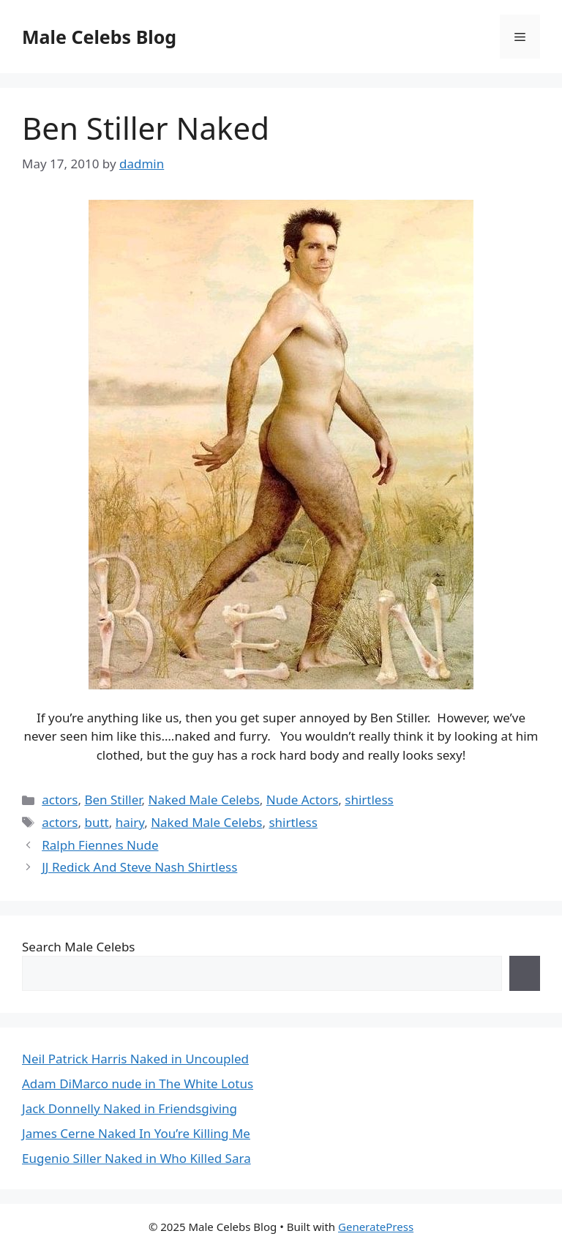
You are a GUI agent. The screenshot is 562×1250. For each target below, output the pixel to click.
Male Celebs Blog (99, 36)
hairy (130, 822)
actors (60, 799)
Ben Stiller (112, 799)
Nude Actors (302, 799)
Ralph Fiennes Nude (100, 845)
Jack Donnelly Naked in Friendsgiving (129, 1108)
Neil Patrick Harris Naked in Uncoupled (135, 1058)
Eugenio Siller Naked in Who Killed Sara (136, 1158)
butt (96, 822)
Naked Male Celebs (204, 799)
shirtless (369, 799)
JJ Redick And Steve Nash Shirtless (139, 866)
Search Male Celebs (78, 946)
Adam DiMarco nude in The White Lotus (137, 1083)
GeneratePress (375, 1226)
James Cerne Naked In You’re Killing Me (136, 1133)
